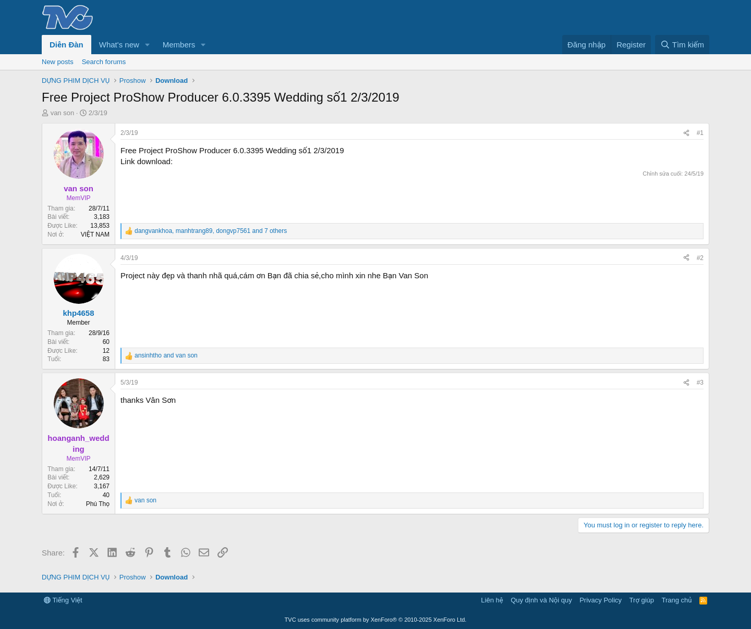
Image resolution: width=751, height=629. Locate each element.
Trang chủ (677, 600)
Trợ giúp (641, 600)
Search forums (104, 62)
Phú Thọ (98, 504)
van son (63, 113)
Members (179, 44)
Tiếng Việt (63, 600)
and (166, 355)
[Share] (686, 133)
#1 (700, 133)
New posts (58, 62)
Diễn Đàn (66, 44)
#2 (700, 258)
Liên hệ (492, 600)
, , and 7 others (211, 231)
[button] (147, 44)
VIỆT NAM (95, 234)
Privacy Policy (600, 600)
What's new (119, 44)
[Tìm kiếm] (682, 44)
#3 (700, 382)
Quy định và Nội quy (541, 600)
